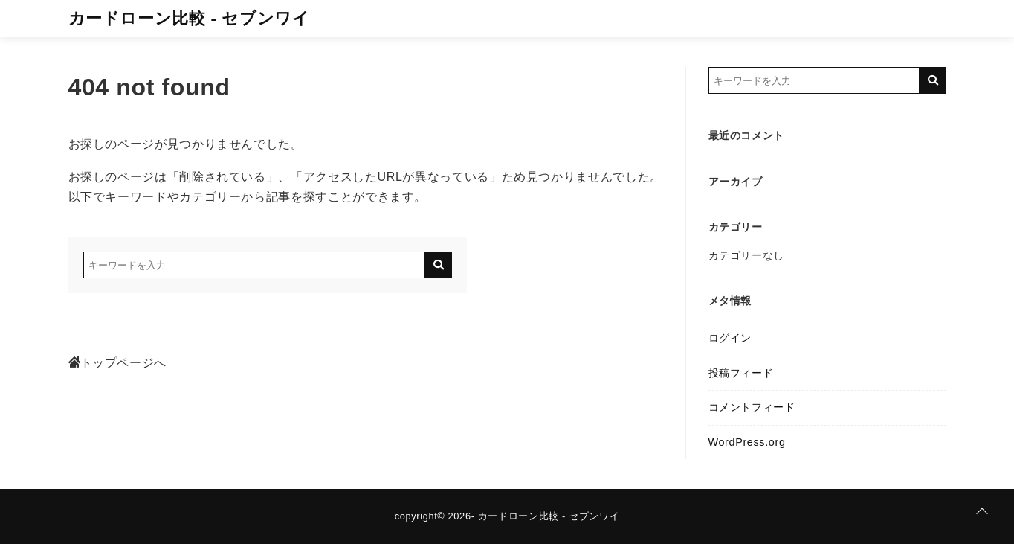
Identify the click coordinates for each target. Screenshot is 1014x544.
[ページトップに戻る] (982, 512)
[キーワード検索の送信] (438, 265)
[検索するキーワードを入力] (254, 265)
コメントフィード (751, 407)
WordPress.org (747, 442)
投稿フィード (741, 373)
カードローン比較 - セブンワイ (189, 18)
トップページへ (117, 362)
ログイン (730, 338)
